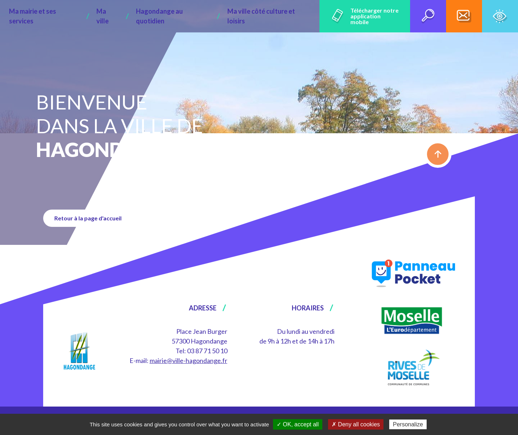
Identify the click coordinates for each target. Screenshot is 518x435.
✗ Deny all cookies (356, 424)
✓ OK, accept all (298, 424)
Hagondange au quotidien (165, 16)
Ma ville (111, 16)
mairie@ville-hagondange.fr (188, 360)
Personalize (408, 424)
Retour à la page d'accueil (91, 218)
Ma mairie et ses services (58, 16)
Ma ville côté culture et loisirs (249, 16)
